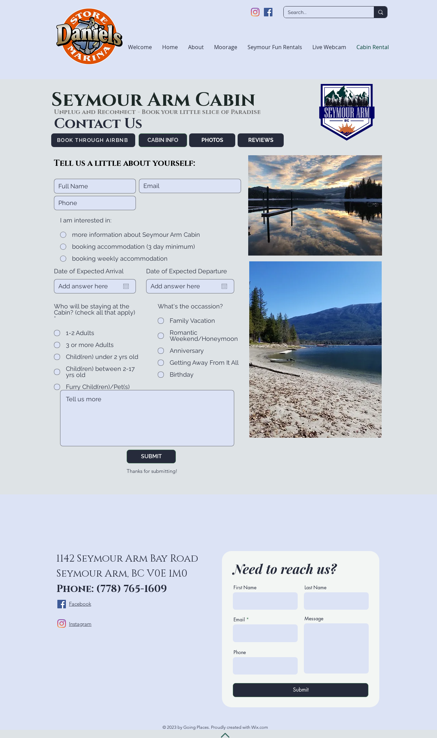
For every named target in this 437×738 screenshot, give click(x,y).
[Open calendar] (126, 286)
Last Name (315, 587)
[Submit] (300, 690)
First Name (245, 587)
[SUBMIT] (151, 456)
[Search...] (324, 12)
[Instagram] (255, 12)
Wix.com (259, 727)
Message (314, 618)
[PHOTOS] (212, 140)
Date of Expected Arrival (89, 271)
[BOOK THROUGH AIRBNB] (93, 140)
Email (239, 619)
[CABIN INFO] (163, 140)
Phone (240, 652)
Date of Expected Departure (186, 271)
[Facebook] (268, 12)
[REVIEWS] (261, 140)
